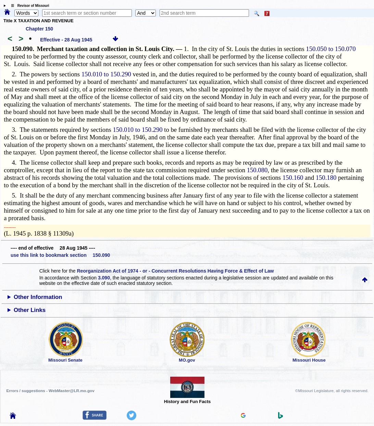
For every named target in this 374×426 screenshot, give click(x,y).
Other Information (38, 297)
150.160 (293, 177)
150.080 (257, 170)
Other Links (30, 310)
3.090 (104, 277)
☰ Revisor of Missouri (28, 6)
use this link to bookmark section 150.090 (60, 255)
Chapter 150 (39, 29)
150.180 (326, 177)
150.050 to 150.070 (331, 48)
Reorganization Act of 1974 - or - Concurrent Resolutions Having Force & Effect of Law (175, 271)
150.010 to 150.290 (106, 74)
